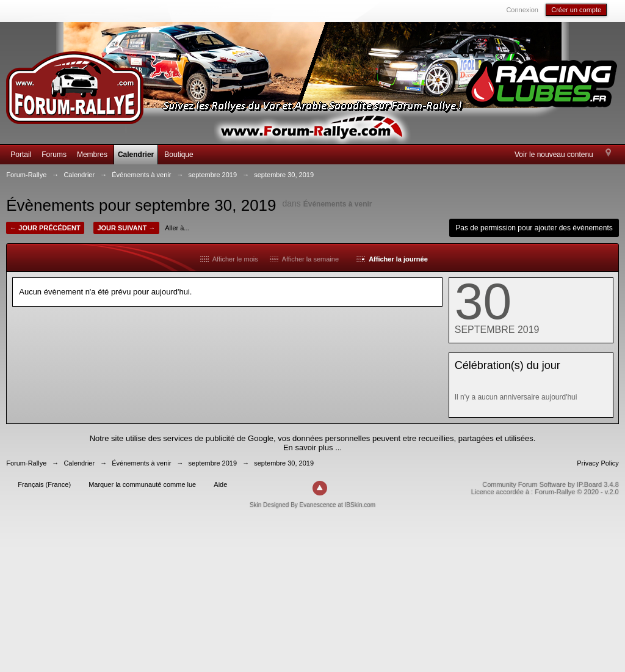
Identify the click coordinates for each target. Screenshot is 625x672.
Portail (20, 154)
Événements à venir (337, 204)
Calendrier (136, 154)
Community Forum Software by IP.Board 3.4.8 (550, 484)
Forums (54, 154)
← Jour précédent (45, 228)
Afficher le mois (229, 259)
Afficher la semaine (304, 259)
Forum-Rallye (26, 463)
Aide (220, 484)
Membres (92, 154)
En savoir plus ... (312, 447)
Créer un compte (576, 9)
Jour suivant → (126, 228)
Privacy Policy (597, 463)
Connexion (522, 9)
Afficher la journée (391, 259)
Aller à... (177, 228)
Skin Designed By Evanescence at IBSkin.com (312, 505)
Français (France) (44, 484)
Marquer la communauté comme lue (142, 484)
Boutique (178, 154)
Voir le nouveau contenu (554, 154)
